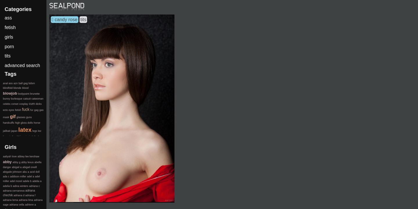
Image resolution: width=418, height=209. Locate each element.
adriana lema (10, 200)
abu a (26, 171)
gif (13, 116)
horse (37, 122)
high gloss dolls (24, 122)
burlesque (16, 98)
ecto (5, 110)
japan (14, 130)
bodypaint (23, 93)
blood (25, 88)
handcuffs (8, 122)
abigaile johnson (12, 171)
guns (29, 117)
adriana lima (26, 200)
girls (9, 37)
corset (15, 103)
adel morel (16, 181)
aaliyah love (10, 156)
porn (9, 46)
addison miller (18, 176)
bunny (6, 98)
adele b (27, 181)
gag (36, 110)
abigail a (17, 167)
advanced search (22, 65)
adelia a (37, 181)
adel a (30, 176)
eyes (11, 110)
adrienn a (30, 204)
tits (83, 19)
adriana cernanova (14, 190)
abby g (16, 162)
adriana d (19, 195)
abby (7, 162)
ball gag (23, 83)
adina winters (20, 186)
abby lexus (27, 162)
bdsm (31, 83)
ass (8, 17)
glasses (21, 117)
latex (25, 130)
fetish (10, 27)
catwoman (37, 98)
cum (32, 103)
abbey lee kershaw (28, 156)
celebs (6, 103)
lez (40, 130)
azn (16, 83)
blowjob (10, 93)
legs (34, 130)
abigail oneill (29, 167)
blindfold (8, 88)
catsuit (27, 98)
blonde (17, 88)
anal (5, 83)
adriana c (34, 186)
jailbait (6, 130)
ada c (6, 176)
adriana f (30, 195)
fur (31, 110)
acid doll (34, 171)
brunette (35, 93)
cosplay (23, 103)
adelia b (7, 186)
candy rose (66, 19)
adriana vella (16, 204)
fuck (26, 109)
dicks (39, 103)
